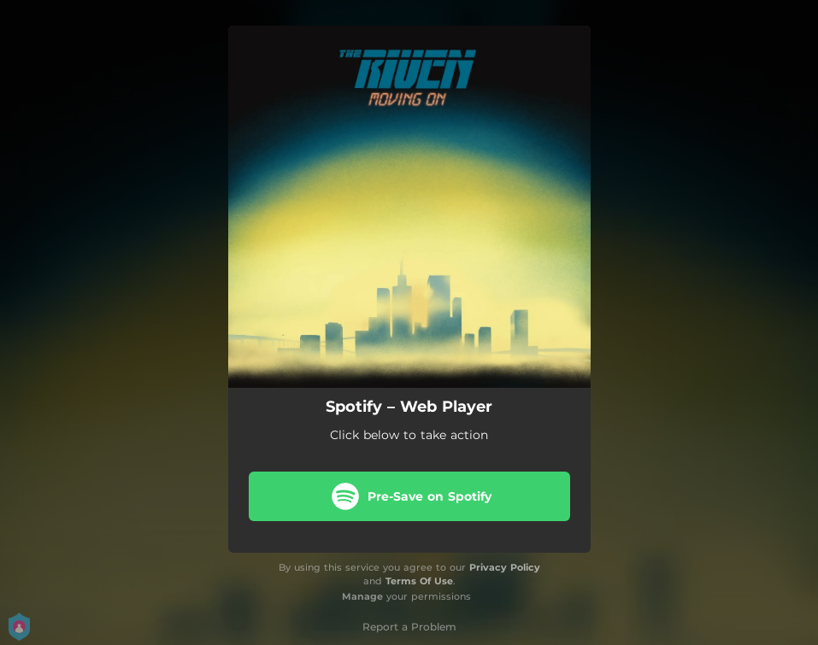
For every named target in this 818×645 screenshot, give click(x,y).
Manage (362, 596)
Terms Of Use (419, 581)
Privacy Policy (504, 567)
